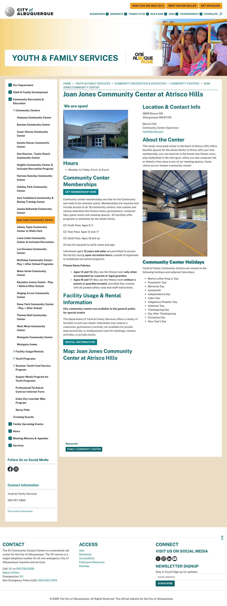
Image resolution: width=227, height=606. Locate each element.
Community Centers (184, 83)
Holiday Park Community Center (32, 188)
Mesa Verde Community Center (31, 273)
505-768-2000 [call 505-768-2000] (25, 568)
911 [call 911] (21, 576)
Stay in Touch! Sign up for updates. (177, 571)
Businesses (99, 14)
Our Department (23, 85)
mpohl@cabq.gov (153, 131)
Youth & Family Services (92, 83)
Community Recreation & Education (140, 83)
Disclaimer (85, 554)
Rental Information (80, 342)
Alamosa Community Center (34, 117)
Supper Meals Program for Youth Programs (32, 378)
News (16, 431)
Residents (118, 14)
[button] (211, 14)
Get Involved (210, 5)
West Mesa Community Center (31, 328)
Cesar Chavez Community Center (32, 133)
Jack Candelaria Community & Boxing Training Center (35, 199)
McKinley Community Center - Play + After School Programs (35, 262)
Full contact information (20, 511)
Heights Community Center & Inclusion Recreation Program (35, 166)
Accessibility (87, 558)
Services (18, 445)
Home (67, 83)
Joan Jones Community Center (35, 219)
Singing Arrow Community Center (33, 295)
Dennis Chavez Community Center (33, 144)
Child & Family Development (30, 92)
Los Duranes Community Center (32, 251)
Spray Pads (23, 409)
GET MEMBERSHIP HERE (80, 191)
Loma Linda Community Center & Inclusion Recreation (35, 240)
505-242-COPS (47, 580)
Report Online (11, 572)
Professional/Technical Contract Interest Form (30, 389)
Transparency (191, 14)
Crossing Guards (23, 417)
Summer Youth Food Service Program (33, 367)
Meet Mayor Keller (182, 5)
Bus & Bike (159, 14)
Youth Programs (25, 358)
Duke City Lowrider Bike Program (30, 400)
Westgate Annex (27, 344)
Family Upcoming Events (28, 424)
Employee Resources (92, 562)
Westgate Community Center (35, 337)
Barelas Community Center (33, 124)
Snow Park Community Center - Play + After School (35, 306)
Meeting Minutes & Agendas (30, 438)
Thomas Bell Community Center (32, 317)
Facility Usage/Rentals (30, 351)
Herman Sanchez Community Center (34, 177)
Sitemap (84, 566)
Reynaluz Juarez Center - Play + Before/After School (35, 284)
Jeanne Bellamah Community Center (34, 210)
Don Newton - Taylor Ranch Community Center (33, 155)
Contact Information (23, 485)
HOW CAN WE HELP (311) (148, 5)
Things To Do (139, 14)
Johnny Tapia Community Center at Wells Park (32, 229)
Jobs (173, 14)
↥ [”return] (222, 538)
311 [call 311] (11, 568)
